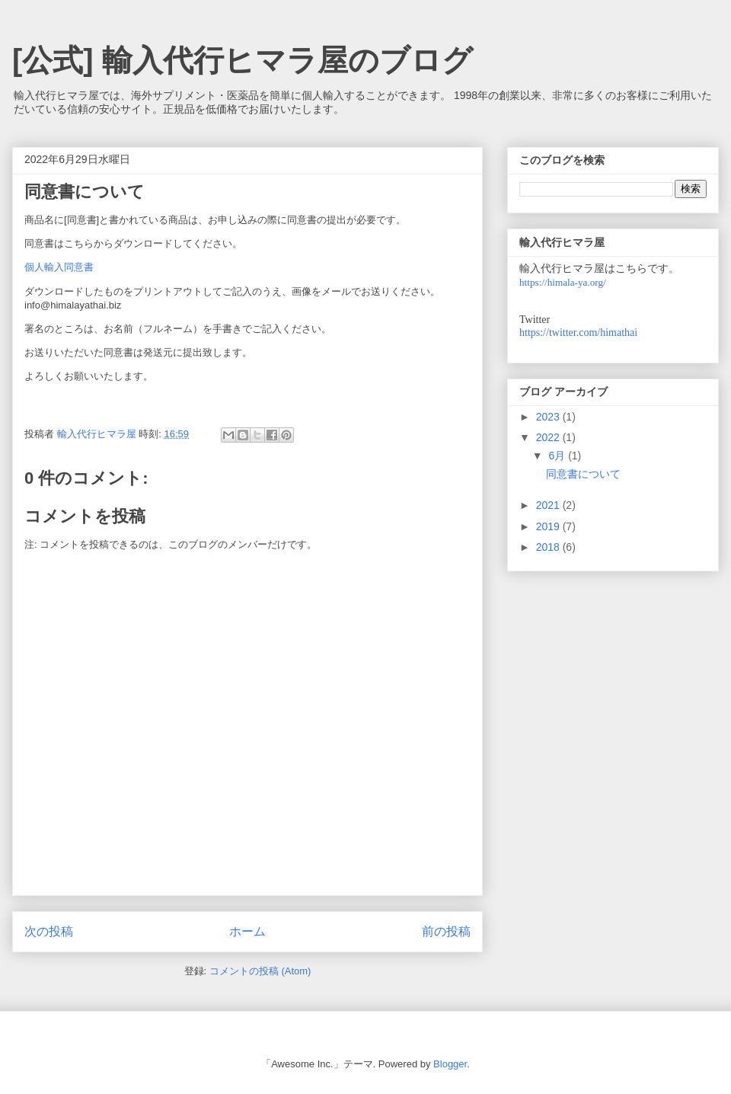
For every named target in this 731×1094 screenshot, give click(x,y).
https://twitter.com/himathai (578, 332)
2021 (549, 505)
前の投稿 (446, 931)
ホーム (247, 931)
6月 (558, 455)
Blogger (450, 1064)
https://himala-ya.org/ (562, 282)
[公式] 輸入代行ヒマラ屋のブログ (242, 60)
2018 (549, 547)
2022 (549, 437)
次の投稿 (48, 931)
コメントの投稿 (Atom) (260, 971)
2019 (549, 526)
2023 (549, 417)
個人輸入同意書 (59, 267)
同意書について (583, 474)
